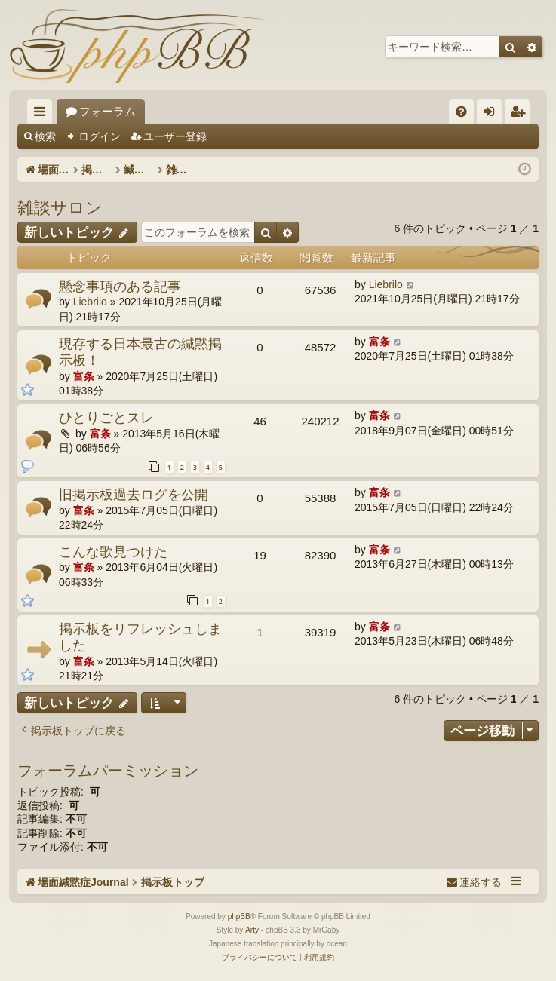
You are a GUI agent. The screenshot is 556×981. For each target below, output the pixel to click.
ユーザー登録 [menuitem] (521, 114)
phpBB (239, 916)
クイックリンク (42, 114)
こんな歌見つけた (113, 551)
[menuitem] (461, 111)
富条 (83, 376)
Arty (252, 930)
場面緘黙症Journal (112, 111)
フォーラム (223, 111)
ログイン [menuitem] (493, 114)
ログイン (99, 136)
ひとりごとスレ (106, 417)
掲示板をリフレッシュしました (140, 637)
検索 (45, 136)
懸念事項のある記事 (120, 286)
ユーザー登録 (175, 136)
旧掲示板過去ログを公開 (133, 494)
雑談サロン (60, 206)
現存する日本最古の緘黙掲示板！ (140, 351)
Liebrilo (90, 302)
